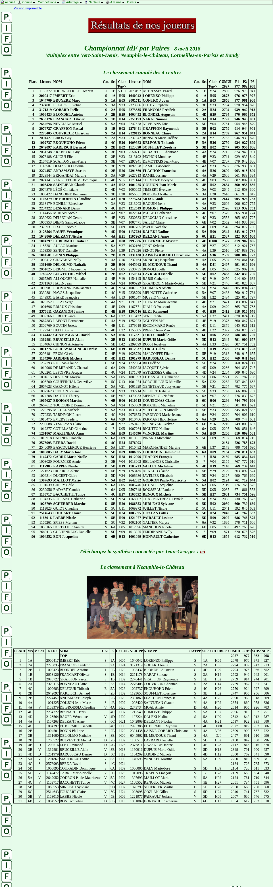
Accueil (9, 2)
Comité (28, 2)
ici (202, 551)
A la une (116, 2)
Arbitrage (73, 2)
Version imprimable (27, 8)
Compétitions (50, 2)
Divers (134, 2)
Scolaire (95, 2)
